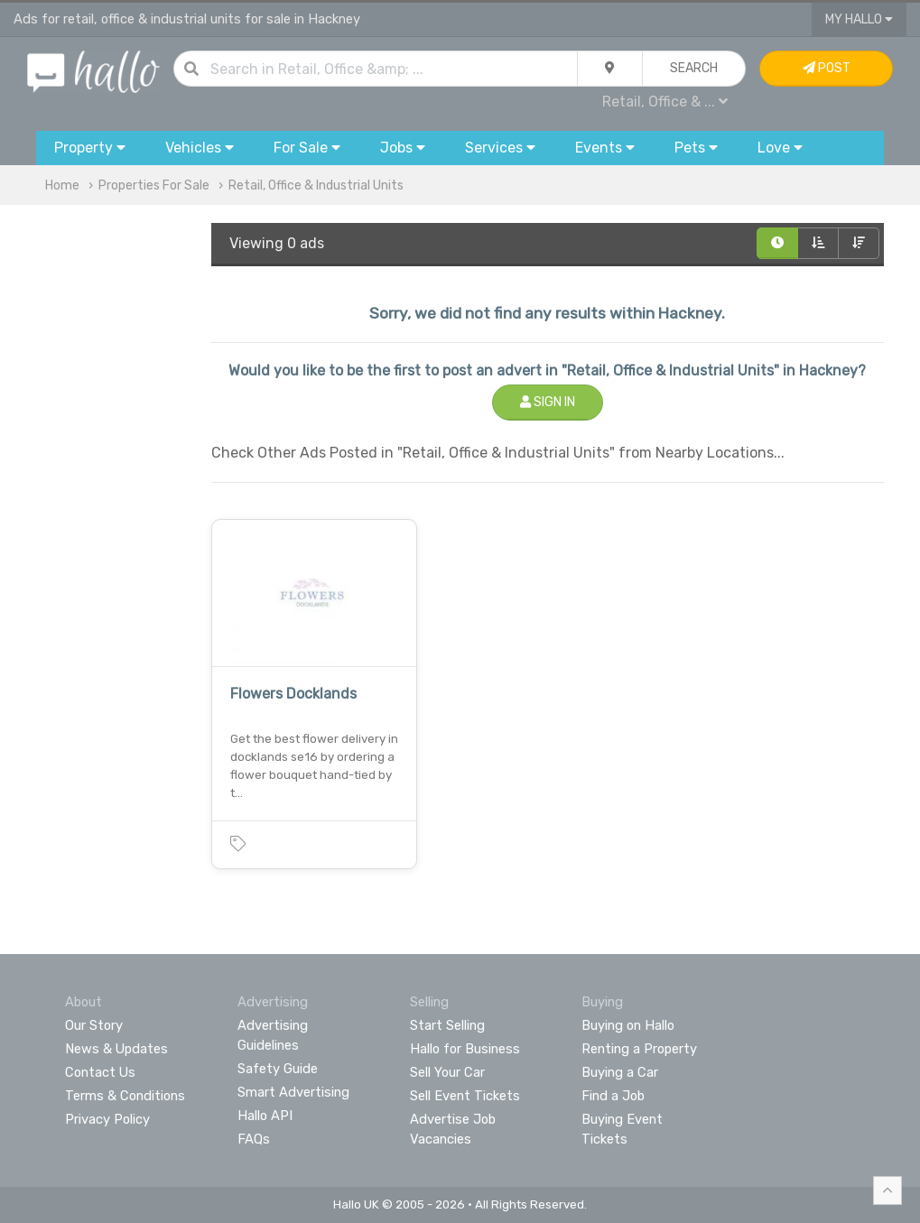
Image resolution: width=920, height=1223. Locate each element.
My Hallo (859, 19)
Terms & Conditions (125, 1096)
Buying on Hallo (627, 1025)
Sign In (547, 402)
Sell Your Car (447, 1072)
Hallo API (265, 1115)
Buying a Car (619, 1072)
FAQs (253, 1139)
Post (826, 68)
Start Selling (447, 1025)
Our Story (94, 1025)
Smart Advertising (293, 1092)
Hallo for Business (465, 1049)
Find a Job (613, 1096)
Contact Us (100, 1072)
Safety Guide (277, 1069)
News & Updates (116, 1049)
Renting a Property (639, 1049)
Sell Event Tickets (465, 1096)
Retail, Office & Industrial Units (316, 185)
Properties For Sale (153, 185)
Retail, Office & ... (665, 101)
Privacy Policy (107, 1119)
